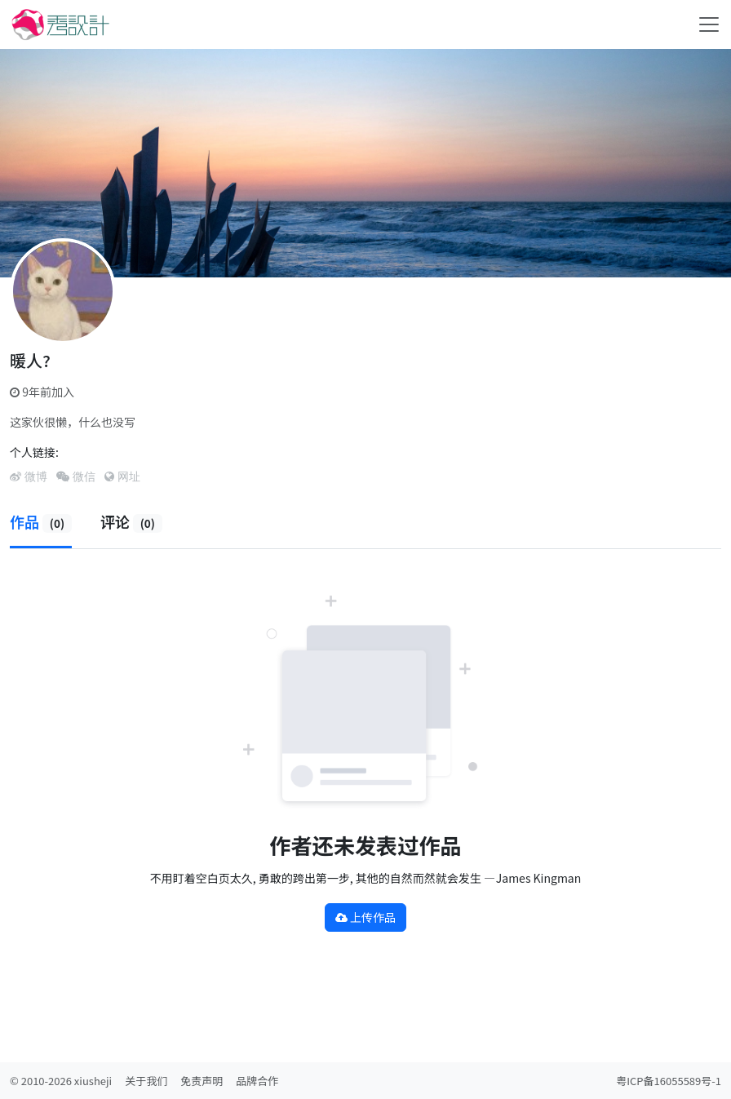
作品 (41, 521)
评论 (131, 521)
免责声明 (201, 1080)
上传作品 (365, 917)
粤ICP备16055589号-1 (668, 1080)
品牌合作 (257, 1080)
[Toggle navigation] (709, 24)
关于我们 (146, 1080)
